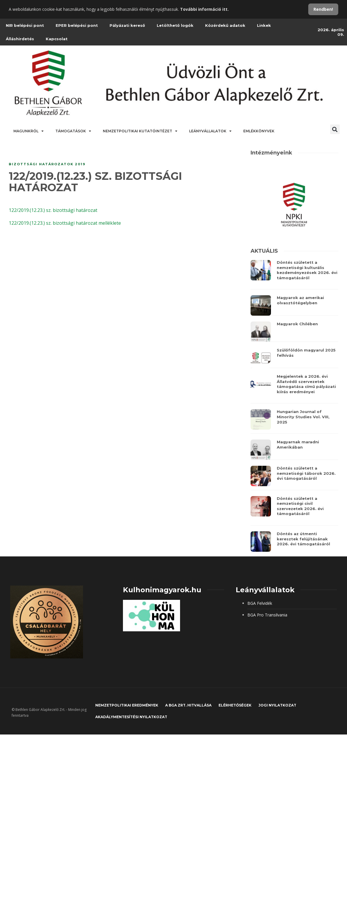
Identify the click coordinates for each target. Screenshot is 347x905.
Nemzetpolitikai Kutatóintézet (140, 131)
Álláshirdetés (20, 38)
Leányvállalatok (210, 131)
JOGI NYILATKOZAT (277, 705)
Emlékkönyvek (258, 131)
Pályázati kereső (127, 25)
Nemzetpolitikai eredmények (126, 705)
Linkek (264, 25)
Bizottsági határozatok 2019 (47, 164)
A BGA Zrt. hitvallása (188, 705)
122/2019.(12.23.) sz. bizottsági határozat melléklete (65, 223)
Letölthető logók (175, 25)
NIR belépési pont (25, 25)
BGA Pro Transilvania (267, 615)
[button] (335, 129)
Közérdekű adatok (225, 25)
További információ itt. (204, 9)
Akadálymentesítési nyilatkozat (131, 717)
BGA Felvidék (259, 603)
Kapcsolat (57, 38)
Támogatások (73, 131)
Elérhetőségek (235, 705)
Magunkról (28, 131)
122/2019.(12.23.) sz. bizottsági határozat (53, 210)
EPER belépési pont (77, 25)
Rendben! (323, 9)
